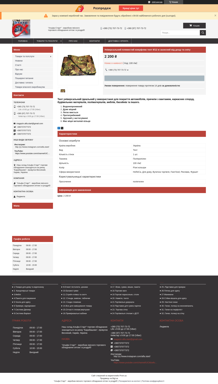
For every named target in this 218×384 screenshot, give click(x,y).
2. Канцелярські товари (24, 291)
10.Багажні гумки (70, 291)
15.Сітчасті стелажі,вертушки (76, 309)
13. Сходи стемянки (72, 302)
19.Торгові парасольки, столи (125, 294)
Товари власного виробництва (30, 87)
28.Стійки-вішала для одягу (174, 298)
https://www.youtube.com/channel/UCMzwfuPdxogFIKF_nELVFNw (33, 153)
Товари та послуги (47, 41)
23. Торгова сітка (120, 309)
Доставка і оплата (118, 41)
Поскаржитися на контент (129, 381)
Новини (19, 61)
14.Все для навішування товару (77, 306)
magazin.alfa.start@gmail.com (30, 123)
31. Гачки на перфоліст (172, 309)
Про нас (73, 41)
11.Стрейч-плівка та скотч (75, 294)
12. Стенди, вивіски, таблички (76, 298)
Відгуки (18, 74)
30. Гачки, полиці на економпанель (177, 306)
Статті (18, 65)
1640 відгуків (157, 2)
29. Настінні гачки (170, 302)
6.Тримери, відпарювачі (24, 306)
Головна (23, 41)
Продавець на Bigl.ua (109, 378)
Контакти (94, 41)
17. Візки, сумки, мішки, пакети (126, 287)
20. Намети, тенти (120, 298)
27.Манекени (167, 294)
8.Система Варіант (22, 313)
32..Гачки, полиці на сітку (173, 313)
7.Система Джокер (22, 309)
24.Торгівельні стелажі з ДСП (125, 313)
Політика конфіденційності (153, 381)
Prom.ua (123, 376)
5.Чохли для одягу (22, 302)
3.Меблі (17, 294)
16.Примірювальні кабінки (75, 313)
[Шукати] (203, 32)
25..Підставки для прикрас (174, 287)
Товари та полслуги (24, 56)
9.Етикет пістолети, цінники (75, 287)
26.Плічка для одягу (171, 291)
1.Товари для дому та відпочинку (29, 287)
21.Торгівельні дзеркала (123, 302)
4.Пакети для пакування (25, 298)
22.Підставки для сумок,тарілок (126, 306)
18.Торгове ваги (119, 291)
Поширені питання (24, 78)
